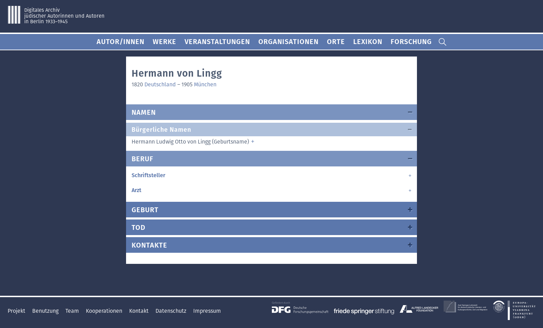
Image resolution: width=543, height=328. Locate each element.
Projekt (17, 311)
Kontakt (139, 311)
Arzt (136, 190)
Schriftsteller (148, 175)
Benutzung (46, 311)
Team (72, 311)
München (205, 84)
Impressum (207, 311)
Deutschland (160, 84)
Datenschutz (171, 311)
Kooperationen (105, 311)
